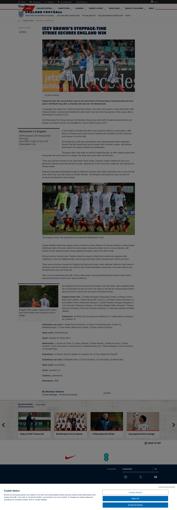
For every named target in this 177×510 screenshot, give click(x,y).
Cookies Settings (135, 495)
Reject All (135, 501)
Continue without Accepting (166, 489)
